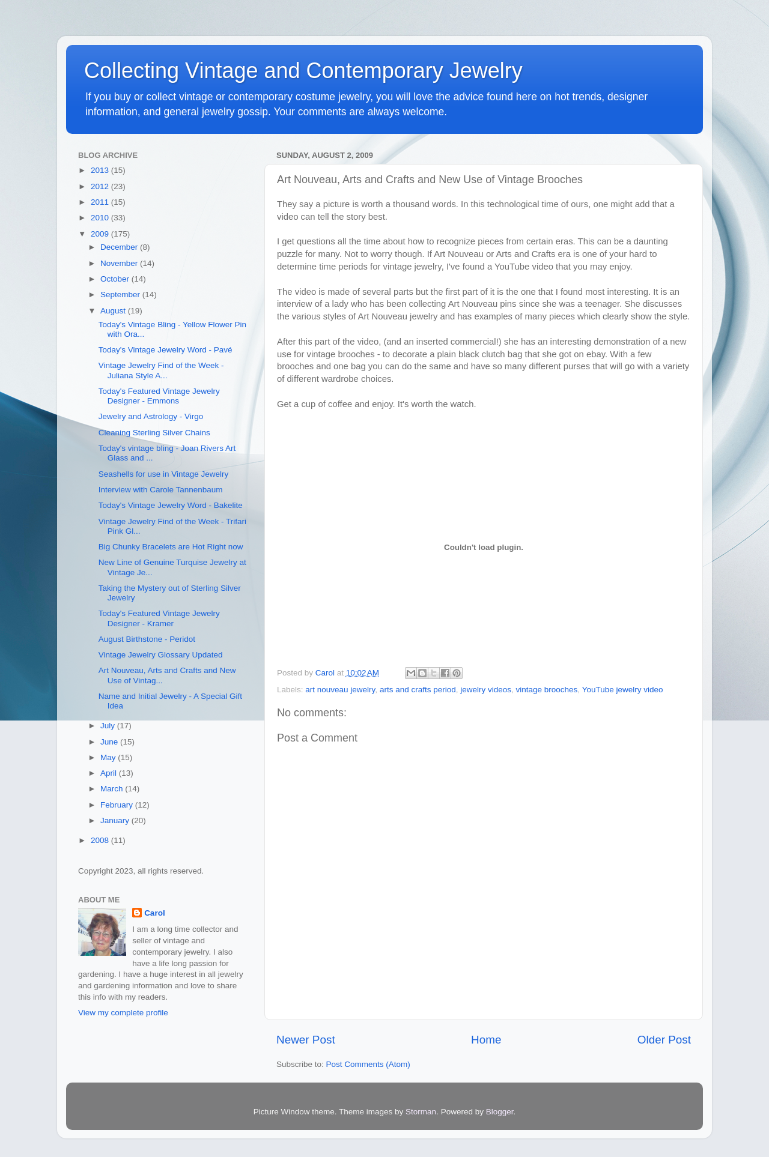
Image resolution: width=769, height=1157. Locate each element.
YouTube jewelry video (622, 689)
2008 (101, 840)
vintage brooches (547, 689)
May (109, 757)
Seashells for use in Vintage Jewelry (164, 474)
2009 (101, 233)
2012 (101, 186)
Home (486, 1039)
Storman (421, 1111)
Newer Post (305, 1039)
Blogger (500, 1111)
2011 (101, 202)
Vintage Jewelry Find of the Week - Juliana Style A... (161, 370)
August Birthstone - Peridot (147, 639)
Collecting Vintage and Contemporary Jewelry (303, 70)
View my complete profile (123, 1012)
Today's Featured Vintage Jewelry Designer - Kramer (159, 618)
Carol (154, 912)
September (121, 294)
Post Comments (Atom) (368, 1064)
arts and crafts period (418, 689)
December (120, 247)
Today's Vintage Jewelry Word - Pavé (166, 349)
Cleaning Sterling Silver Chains (154, 432)
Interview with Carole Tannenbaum (161, 489)
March (112, 788)
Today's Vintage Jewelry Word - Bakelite (171, 505)
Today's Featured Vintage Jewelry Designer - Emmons (159, 396)
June (110, 741)
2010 (101, 217)
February (117, 804)
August (114, 310)
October (116, 278)
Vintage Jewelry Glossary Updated (161, 654)
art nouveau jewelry (340, 689)
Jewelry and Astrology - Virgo (151, 416)
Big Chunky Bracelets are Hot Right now (171, 546)
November (120, 263)
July (108, 725)
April (109, 773)
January (116, 820)
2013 (101, 170)
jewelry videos (485, 689)
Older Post (664, 1039)
